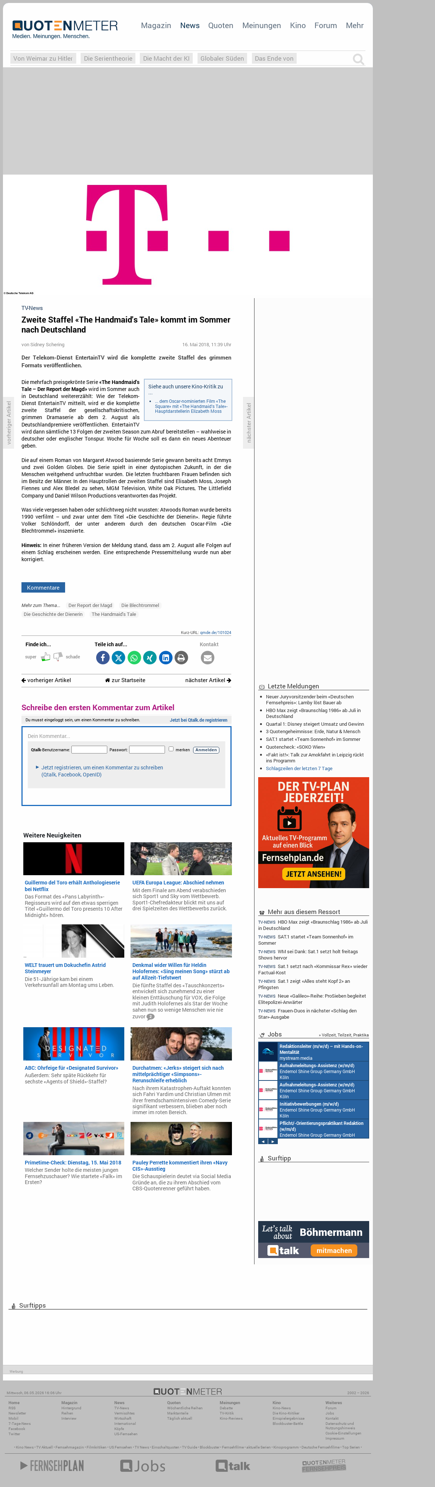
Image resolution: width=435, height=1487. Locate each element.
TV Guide (189, 1447)
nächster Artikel (208, 680)
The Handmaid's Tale (114, 614)
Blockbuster (209, 1447)
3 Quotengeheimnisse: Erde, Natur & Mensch (313, 731)
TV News (142, 1447)
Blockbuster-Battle (288, 1423)
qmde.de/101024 (215, 632)
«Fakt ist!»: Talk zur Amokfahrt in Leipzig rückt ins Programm (315, 757)
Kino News (25, 1447)
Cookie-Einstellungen (343, 1433)
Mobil (13, 1418)
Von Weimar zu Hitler (43, 58)
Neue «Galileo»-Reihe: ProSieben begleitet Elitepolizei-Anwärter (312, 999)
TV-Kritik (227, 1413)
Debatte (226, 1408)
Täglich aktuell (179, 1418)
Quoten (220, 25)
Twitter (14, 1434)
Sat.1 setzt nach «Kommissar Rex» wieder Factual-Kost (312, 969)
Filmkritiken (97, 1447)
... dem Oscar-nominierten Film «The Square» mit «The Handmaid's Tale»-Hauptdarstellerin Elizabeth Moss (191, 406)
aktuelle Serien (258, 1447)
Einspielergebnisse (288, 1418)
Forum (325, 25)
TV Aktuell (44, 1447)
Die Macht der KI (166, 58)
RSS (12, 1408)
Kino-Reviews (231, 1418)
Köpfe (119, 1428)
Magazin (156, 25)
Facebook (17, 1428)
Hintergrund (71, 1408)
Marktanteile (177, 1413)
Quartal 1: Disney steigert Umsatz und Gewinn (315, 724)
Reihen (67, 1413)
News (190, 25)
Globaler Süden (222, 58)
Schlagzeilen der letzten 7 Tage (299, 768)
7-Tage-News (20, 1423)
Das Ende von (274, 58)
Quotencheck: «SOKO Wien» (295, 747)
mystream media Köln (311, 1051)
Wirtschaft (122, 1418)
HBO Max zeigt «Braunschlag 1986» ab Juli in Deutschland (313, 713)
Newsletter (17, 1413)
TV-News (121, 1408)
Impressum (335, 1438)
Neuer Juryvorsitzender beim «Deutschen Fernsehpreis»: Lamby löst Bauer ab (310, 699)
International (125, 1423)
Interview (69, 1418)
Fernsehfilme (233, 1447)
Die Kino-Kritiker (286, 1413)
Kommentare (43, 587)
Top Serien (351, 1447)
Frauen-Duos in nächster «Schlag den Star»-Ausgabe (307, 1014)
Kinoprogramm (286, 1447)
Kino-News (282, 1408)
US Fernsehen (120, 1447)
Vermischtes (124, 1413)
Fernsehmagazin (69, 1447)
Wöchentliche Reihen (185, 1408)
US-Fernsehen (126, 1434)
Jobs (330, 1413)
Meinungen (261, 25)
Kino (298, 25)
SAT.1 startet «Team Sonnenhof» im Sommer (313, 739)
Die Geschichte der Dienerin (53, 614)
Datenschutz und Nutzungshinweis (340, 1425)
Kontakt (332, 1418)
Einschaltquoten (165, 1447)
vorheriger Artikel (46, 680)
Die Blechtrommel (140, 605)
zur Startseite (125, 680)
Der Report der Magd (90, 605)
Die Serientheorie (108, 58)
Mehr (355, 25)
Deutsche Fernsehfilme (320, 1447)
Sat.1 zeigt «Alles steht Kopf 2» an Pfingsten (304, 984)
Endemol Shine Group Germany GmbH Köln (307, 1071)
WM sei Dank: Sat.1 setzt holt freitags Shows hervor (308, 954)
